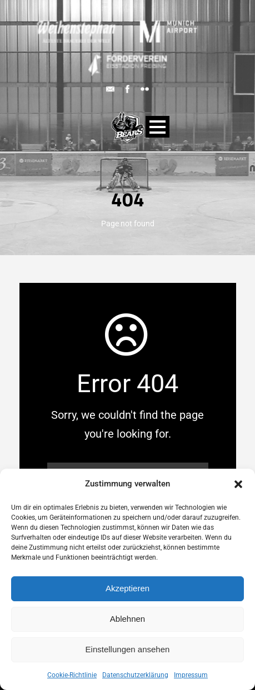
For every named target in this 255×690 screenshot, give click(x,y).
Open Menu (157, 127)
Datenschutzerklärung (135, 675)
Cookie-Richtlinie (72, 675)
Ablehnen (127, 618)
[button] (238, 484)
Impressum (191, 675)
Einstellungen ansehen (128, 649)
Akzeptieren (127, 588)
